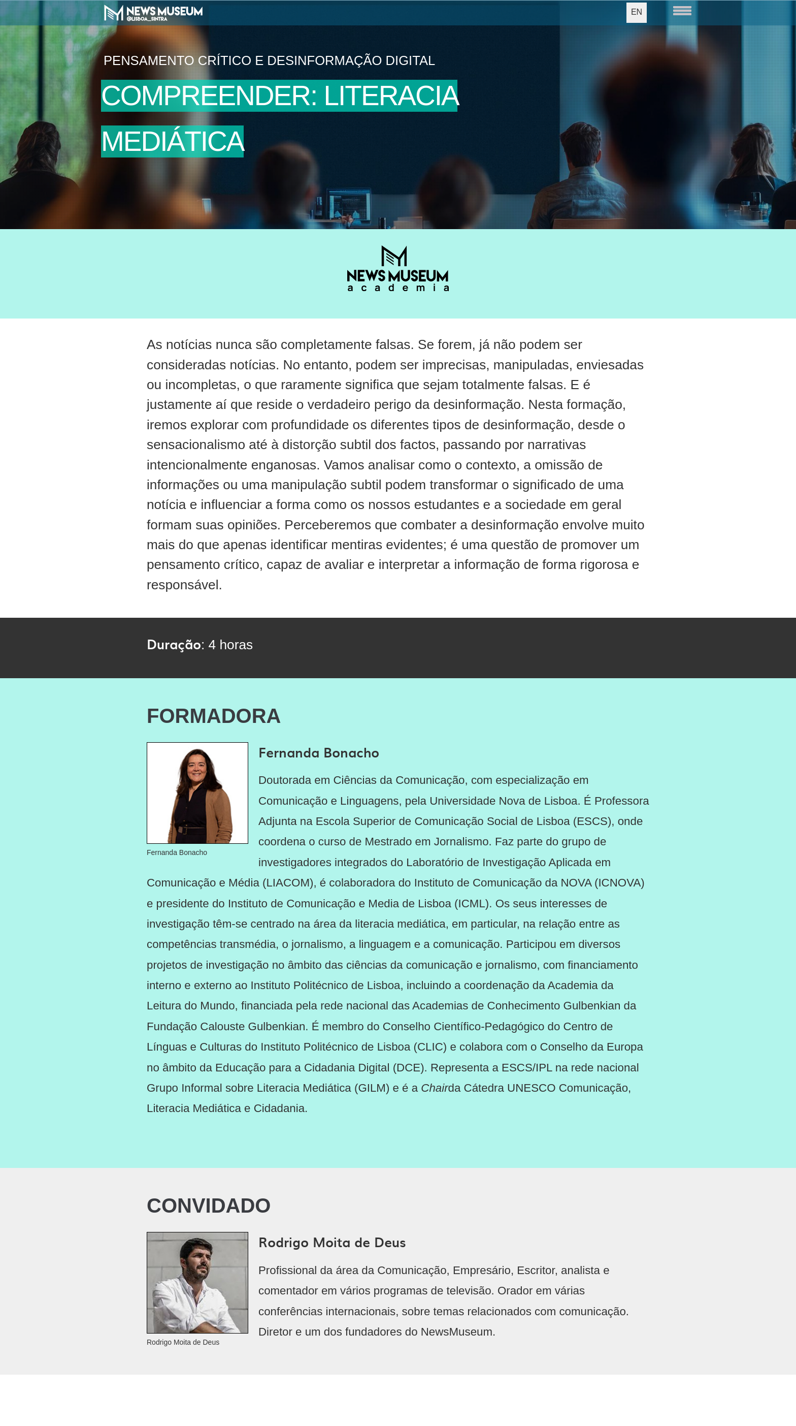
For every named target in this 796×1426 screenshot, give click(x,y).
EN (636, 12)
